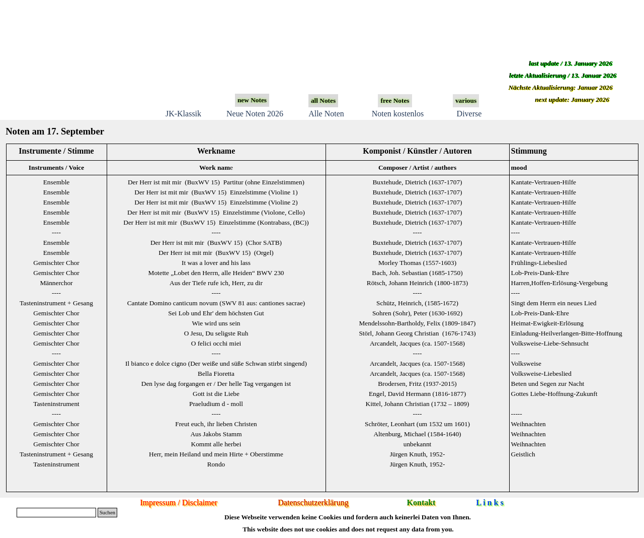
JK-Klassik (183, 113)
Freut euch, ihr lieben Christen (216, 424)
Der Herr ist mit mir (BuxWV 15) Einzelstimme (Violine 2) (215, 202)
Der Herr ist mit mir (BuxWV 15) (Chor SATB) (216, 242)
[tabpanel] (322, 318)
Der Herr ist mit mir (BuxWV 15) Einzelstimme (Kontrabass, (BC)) (215, 222)
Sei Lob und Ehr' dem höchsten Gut (216, 313)
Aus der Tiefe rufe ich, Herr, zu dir (216, 283)
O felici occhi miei (216, 343)
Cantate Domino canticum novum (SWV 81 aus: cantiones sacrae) (216, 303)
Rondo (216, 464)
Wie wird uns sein (216, 323)
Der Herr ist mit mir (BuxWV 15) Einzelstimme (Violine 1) (215, 192)
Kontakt (421, 502)
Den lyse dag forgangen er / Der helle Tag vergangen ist (216, 383)
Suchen (107, 512)
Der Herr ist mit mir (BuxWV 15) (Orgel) (216, 252)
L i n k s (489, 502)
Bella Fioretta (216, 373)
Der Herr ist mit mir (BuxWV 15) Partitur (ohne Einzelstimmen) (216, 182)
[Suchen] (56, 512)
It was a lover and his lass (216, 262)
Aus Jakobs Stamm (216, 434)
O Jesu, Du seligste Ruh (216, 333)
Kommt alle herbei (216, 444)
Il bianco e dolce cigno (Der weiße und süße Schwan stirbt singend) (216, 363)
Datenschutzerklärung (313, 502)
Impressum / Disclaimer (178, 502)
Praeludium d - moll (216, 404)
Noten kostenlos (398, 113)
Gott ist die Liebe (216, 393)
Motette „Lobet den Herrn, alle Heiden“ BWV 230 (216, 273)
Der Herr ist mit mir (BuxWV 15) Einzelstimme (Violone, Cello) (216, 212)
